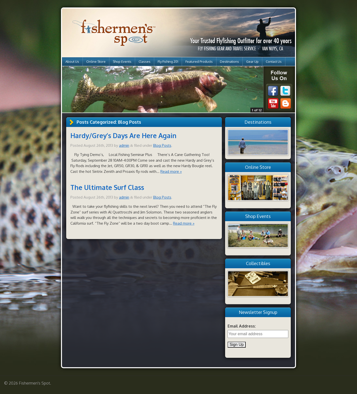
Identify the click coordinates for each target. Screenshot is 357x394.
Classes (144, 61)
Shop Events (122, 61)
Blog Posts (162, 145)
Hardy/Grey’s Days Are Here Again (123, 135)
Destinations (229, 61)
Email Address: (242, 326)
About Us (72, 61)
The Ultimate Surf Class (107, 187)
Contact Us (274, 61)
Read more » (171, 171)
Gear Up (252, 61)
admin (124, 145)
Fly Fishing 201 (168, 61)
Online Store (96, 61)
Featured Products (199, 61)
